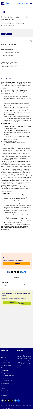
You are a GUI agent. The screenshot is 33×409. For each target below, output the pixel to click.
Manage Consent (5, 378)
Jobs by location (5, 383)
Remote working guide (6, 380)
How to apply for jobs (6, 365)
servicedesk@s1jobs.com (24, 358)
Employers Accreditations (7, 385)
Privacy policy (4, 373)
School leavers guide (6, 370)
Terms (2, 367)
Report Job (16, 277)
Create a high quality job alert (15, 303)
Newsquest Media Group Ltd (8, 408)
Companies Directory (6, 391)
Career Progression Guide (7, 375)
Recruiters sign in (5, 362)
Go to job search (7, 34)
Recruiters (3, 357)
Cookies (3, 388)
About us (3, 355)
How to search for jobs (6, 360)
